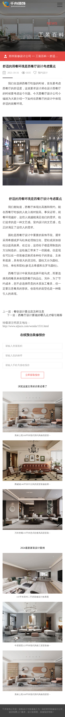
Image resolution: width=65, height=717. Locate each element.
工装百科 (41, 56)
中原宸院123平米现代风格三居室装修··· (32, 645)
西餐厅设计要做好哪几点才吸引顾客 (40, 315)
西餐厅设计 (46, 93)
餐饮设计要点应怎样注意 (29, 311)
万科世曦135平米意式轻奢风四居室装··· (32, 533)
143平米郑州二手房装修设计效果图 (32, 597)
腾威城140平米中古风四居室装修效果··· (32, 484)
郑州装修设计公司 (20, 56)
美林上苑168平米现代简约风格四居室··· (32, 435)
